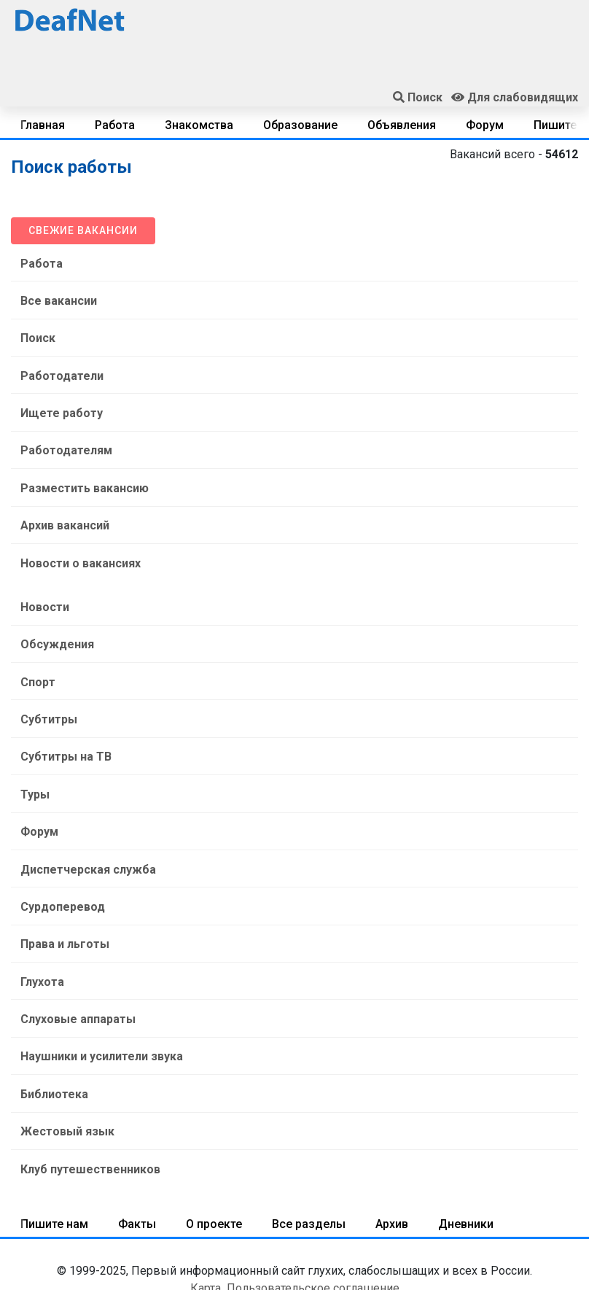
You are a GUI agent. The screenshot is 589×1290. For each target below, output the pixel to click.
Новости (41, 584)
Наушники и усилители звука (98, 1004)
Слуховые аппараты (74, 969)
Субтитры (45, 689)
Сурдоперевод (59, 864)
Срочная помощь (294, 1258)
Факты (137, 1163)
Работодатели (58, 367)
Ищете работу (58, 402)
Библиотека (51, 1039)
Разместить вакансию (81, 472)
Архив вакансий (61, 507)
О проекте (214, 1163)
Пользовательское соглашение (313, 1227)
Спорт (34, 654)
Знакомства (199, 125)
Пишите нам (54, 1163)
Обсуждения (53, 619)
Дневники (466, 1163)
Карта (205, 1227)
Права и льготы (61, 899)
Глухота (39, 934)
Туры (31, 759)
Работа (115, 125)
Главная (42, 125)
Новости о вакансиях (77, 542)
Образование (300, 125)
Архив (391, 1163)
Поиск (34, 332)
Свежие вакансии (83, 230)
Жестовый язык (64, 1074)
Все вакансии (55, 297)
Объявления (401, 125)
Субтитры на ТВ (62, 724)
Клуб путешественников (87, 1109)
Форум (485, 125)
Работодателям (63, 437)
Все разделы (309, 1163)
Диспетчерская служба (84, 829)
